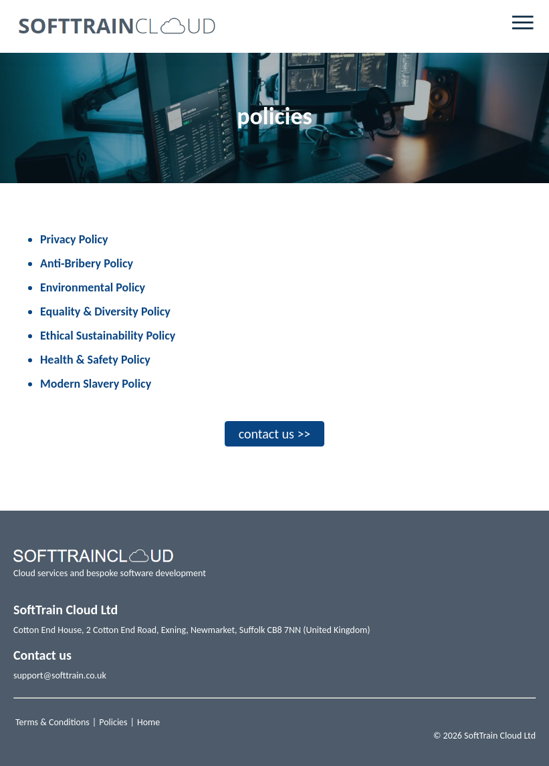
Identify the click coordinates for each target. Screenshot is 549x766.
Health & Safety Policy (95, 359)
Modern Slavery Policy (95, 383)
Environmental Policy (92, 287)
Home (148, 722)
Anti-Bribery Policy (86, 263)
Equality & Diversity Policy (105, 311)
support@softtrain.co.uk (59, 675)
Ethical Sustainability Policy (107, 335)
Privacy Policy (74, 239)
